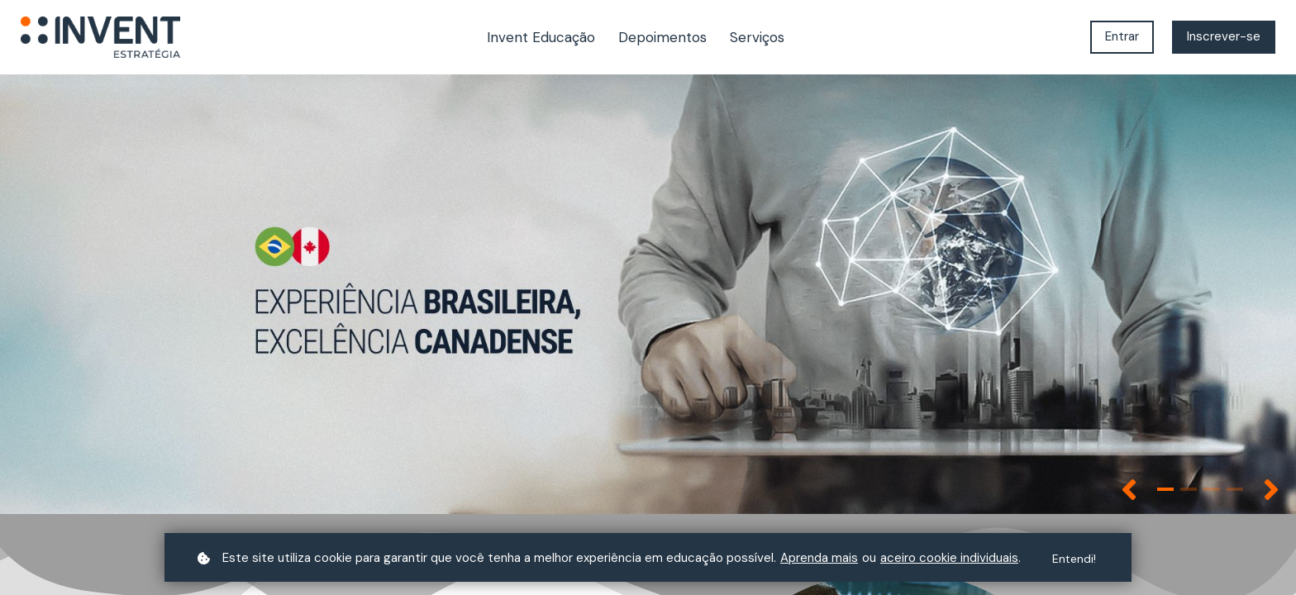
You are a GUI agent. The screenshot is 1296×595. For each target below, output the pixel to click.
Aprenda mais (819, 558)
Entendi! (1074, 558)
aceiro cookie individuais (949, 558)
